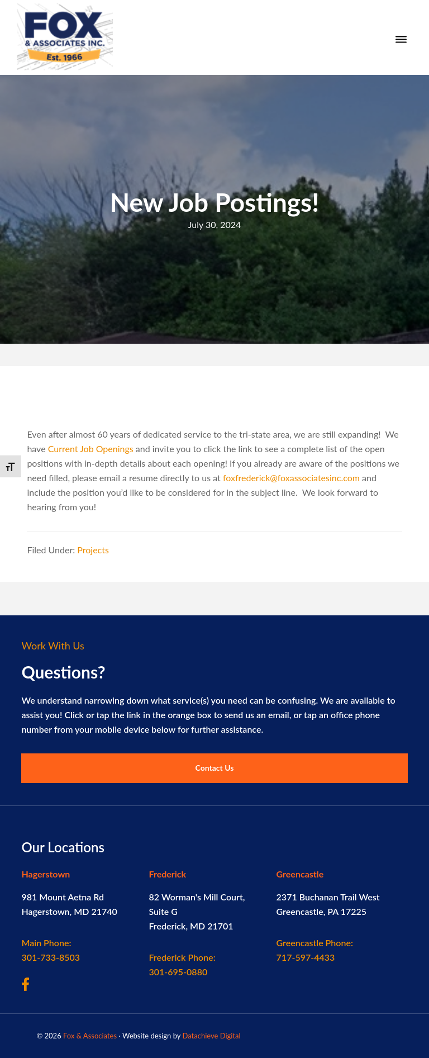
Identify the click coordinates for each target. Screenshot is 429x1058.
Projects (93, 549)
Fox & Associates (90, 1035)
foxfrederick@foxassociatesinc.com (291, 477)
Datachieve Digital (211, 1035)
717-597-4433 (315, 949)
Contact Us (215, 767)
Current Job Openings (91, 448)
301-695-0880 (182, 964)
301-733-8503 (50, 949)
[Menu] (401, 40)
